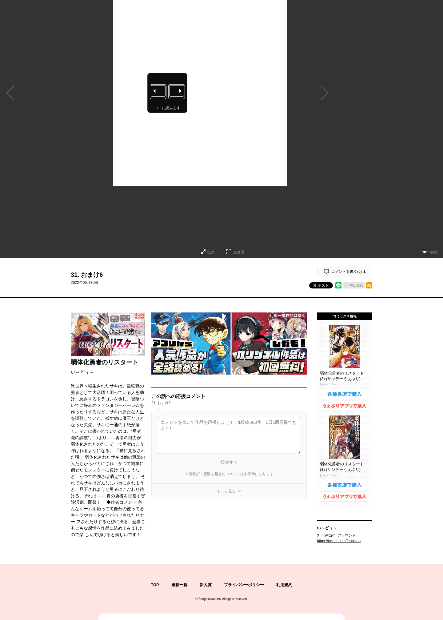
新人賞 (206, 584)
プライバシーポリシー (244, 584)
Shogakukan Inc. (210, 599)
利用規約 (284, 584)
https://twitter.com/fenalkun (339, 541)
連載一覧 (179, 584)
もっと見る (226, 491)
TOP (155, 584)
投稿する (229, 462)
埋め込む (356, 285)
